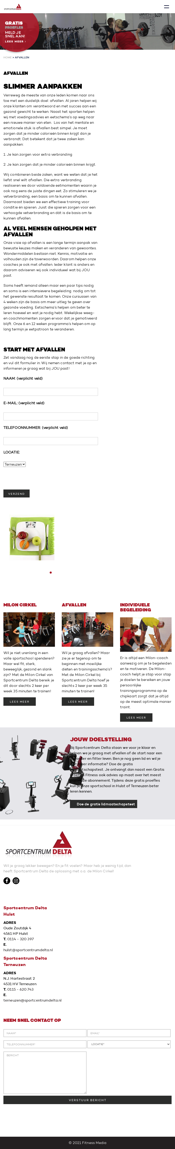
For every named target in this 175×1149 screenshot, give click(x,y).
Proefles (14, 27)
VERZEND (16, 493)
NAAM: (23, 378)
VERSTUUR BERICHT (87, 1100)
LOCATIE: (11, 452)
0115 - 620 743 (20, 989)
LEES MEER (19, 701)
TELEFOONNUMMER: (35, 427)
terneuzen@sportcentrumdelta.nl (32, 1000)
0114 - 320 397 (20, 939)
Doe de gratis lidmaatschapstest (106, 804)
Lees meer (15, 41)
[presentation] (38, 480)
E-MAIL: (23, 403)
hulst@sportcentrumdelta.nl (28, 950)
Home (7, 57)
